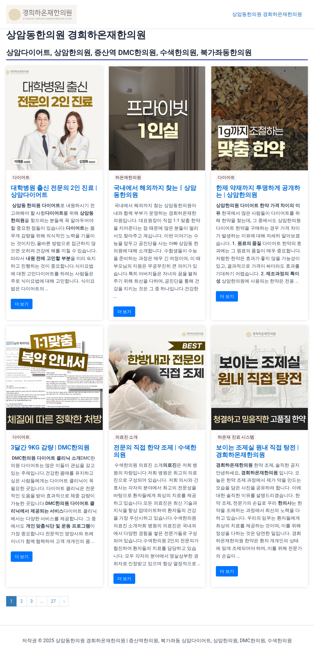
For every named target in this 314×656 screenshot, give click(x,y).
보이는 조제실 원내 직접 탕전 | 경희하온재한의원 (257, 451)
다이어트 (21, 177)
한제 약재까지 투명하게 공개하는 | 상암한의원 (258, 191)
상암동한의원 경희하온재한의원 (268, 14)
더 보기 (22, 304)
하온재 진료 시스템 (236, 437)
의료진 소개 (126, 437)
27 (53, 602)
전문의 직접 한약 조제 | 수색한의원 (154, 451)
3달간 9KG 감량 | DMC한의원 (50, 448)
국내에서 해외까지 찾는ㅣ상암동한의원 (154, 191)
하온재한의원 (128, 177)
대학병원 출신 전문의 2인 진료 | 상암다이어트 (54, 191)
